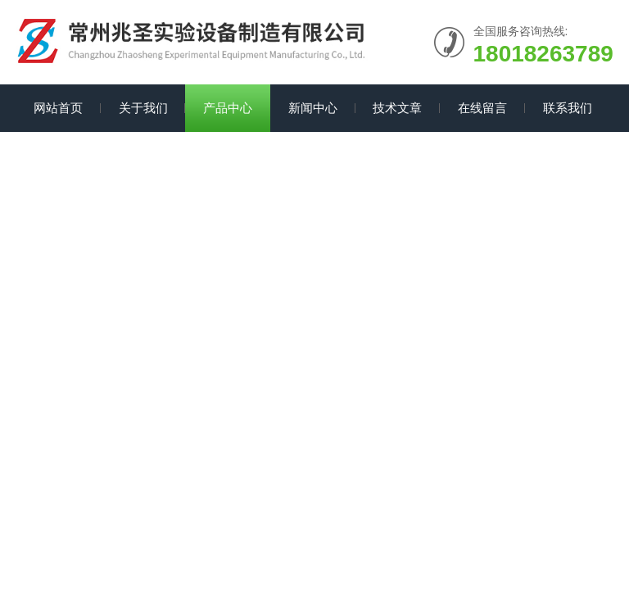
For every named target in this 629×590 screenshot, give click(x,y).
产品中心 (227, 108)
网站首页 (58, 108)
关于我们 (143, 108)
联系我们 (567, 108)
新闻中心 (312, 108)
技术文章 (397, 108)
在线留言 (482, 108)
